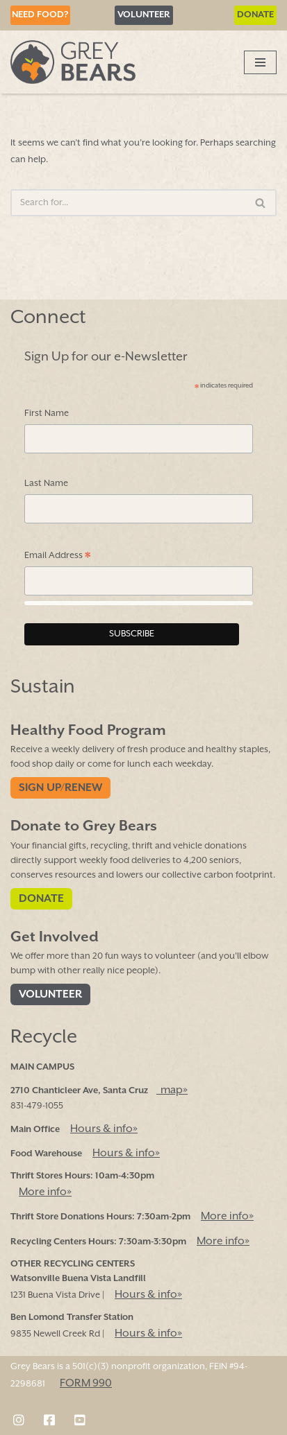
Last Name (46, 484)
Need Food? (40, 15)
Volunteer (143, 15)
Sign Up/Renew (60, 788)
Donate (255, 15)
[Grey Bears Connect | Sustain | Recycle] (73, 62)
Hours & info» (104, 1129)
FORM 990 (86, 1383)
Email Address (57, 557)
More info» (45, 1192)
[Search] (127, 202)
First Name (46, 413)
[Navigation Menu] (260, 62)
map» (172, 1090)
